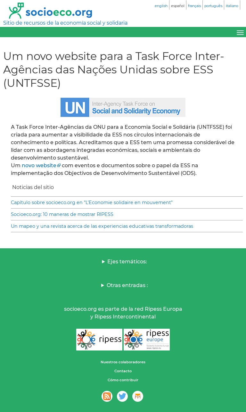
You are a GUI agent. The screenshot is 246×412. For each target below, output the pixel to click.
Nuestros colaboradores (123, 362)
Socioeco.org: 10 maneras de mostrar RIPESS (62, 214)
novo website (39, 165)
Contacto (123, 371)
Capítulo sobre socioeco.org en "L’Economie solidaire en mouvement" (92, 202)
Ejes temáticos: (127, 262)
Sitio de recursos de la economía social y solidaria (65, 23)
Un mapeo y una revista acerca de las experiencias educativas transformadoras (102, 226)
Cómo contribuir (123, 380)
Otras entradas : (127, 285)
